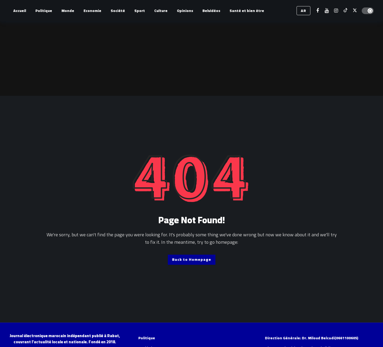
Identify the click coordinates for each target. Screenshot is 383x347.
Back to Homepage (191, 259)
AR (303, 10)
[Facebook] (317, 11)
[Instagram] (336, 11)
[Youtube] (326, 11)
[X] (354, 11)
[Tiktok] (345, 11)
